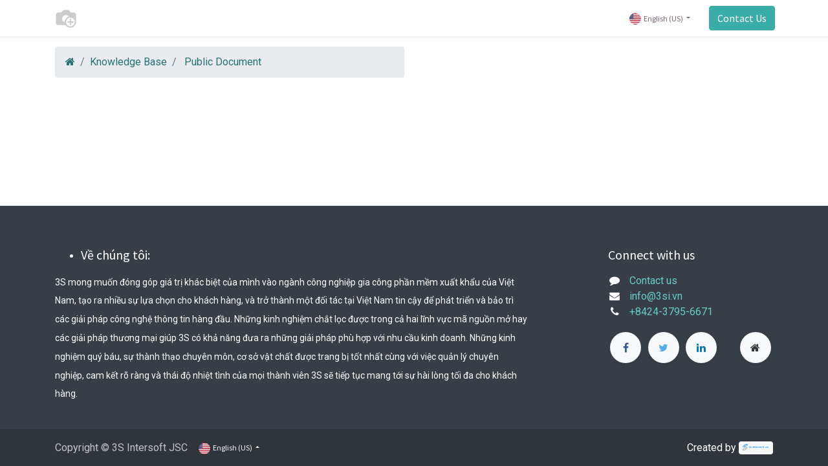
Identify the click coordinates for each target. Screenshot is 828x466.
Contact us (653, 280)
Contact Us (740, 18)
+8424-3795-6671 (671, 311)
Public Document (222, 62)
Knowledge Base (128, 62)
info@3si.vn (655, 296)
